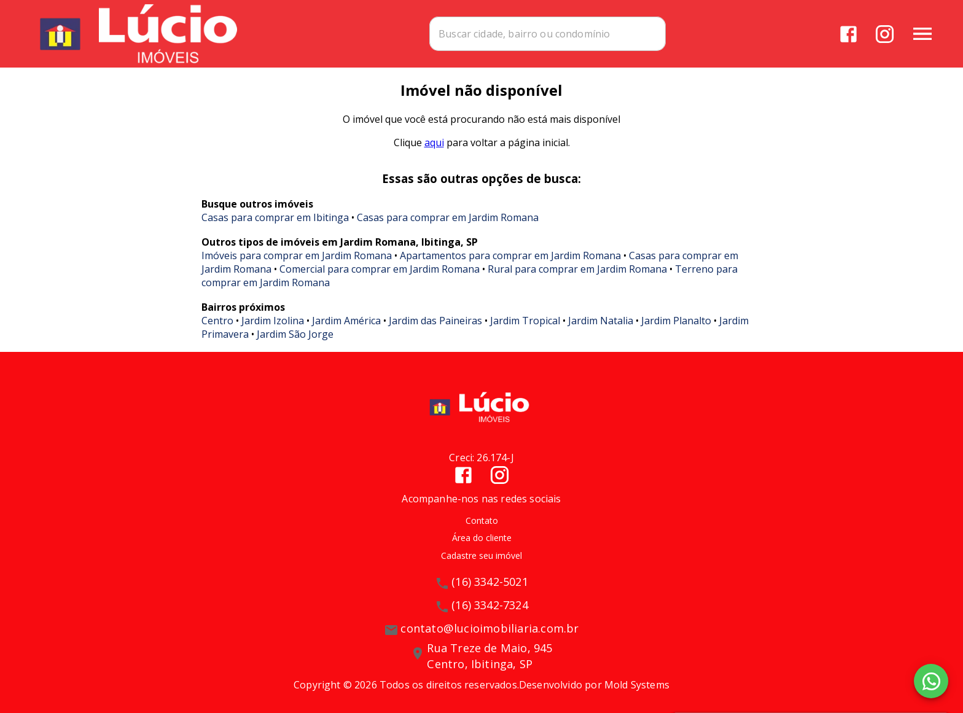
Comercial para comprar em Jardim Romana (379, 269)
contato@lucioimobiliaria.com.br (489, 628)
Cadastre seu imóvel (481, 555)
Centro (217, 320)
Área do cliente (482, 538)
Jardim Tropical (525, 320)
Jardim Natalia (600, 320)
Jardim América (346, 320)
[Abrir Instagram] (884, 34)
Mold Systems (636, 685)
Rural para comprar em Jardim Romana (577, 269)
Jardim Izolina (272, 320)
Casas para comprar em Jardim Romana (448, 217)
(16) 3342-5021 (489, 581)
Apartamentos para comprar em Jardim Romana (510, 255)
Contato (482, 520)
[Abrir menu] (922, 33)
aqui (434, 142)
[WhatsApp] (931, 681)
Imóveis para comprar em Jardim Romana (296, 255)
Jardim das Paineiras (435, 320)
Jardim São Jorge (295, 334)
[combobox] (550, 34)
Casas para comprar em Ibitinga (275, 217)
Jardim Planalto (676, 320)
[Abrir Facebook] (848, 34)
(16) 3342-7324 (489, 605)
